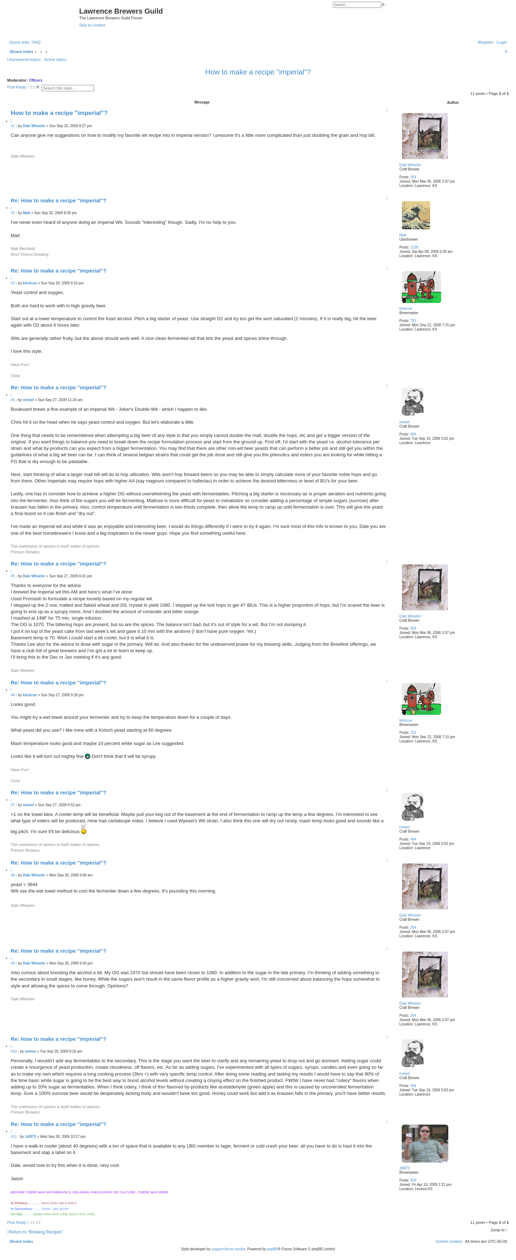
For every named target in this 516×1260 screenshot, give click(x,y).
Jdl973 (404, 1168)
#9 (13, 963)
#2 (13, 213)
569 (413, 1180)
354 (413, 177)
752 (413, 321)
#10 (14, 1051)
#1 (13, 126)
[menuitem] (35, 42)
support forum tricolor (228, 1249)
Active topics (55, 59)
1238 (414, 247)
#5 (13, 576)
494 (413, 434)
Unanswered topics (24, 59)
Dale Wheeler (410, 165)
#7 (13, 805)
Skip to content (92, 25)
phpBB (272, 1249)
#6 (13, 695)
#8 (13, 875)
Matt (402, 235)
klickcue (405, 309)
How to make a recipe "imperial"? (258, 72)
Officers (36, 80)
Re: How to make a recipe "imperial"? (58, 200)
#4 (13, 400)
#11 (14, 1137)
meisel (404, 422)
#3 (13, 283)
